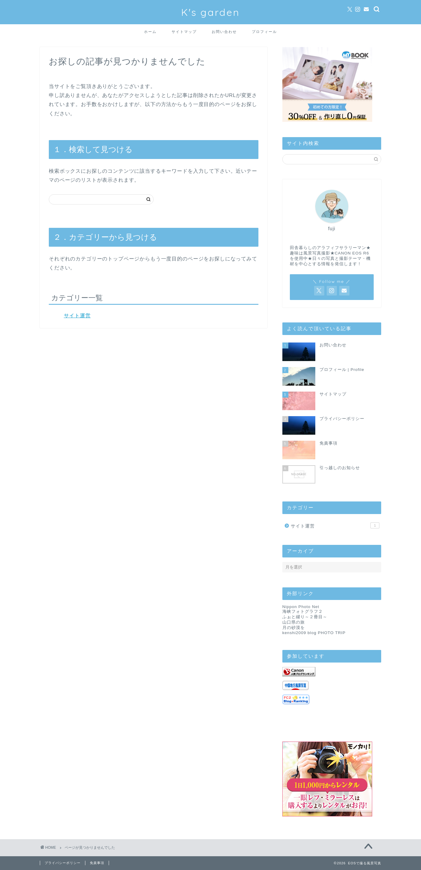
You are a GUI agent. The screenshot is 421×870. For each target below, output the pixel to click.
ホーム (150, 31)
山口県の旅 (293, 622)
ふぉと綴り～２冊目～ (304, 617)
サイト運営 (77, 316)
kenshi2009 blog (299, 632)
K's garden (210, 12)
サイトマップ (184, 31)
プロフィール (264, 31)
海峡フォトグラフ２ (302, 611)
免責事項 (97, 863)
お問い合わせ (224, 31)
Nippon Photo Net (300, 606)
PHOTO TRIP (332, 632)
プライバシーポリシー (63, 863)
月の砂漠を (293, 627)
